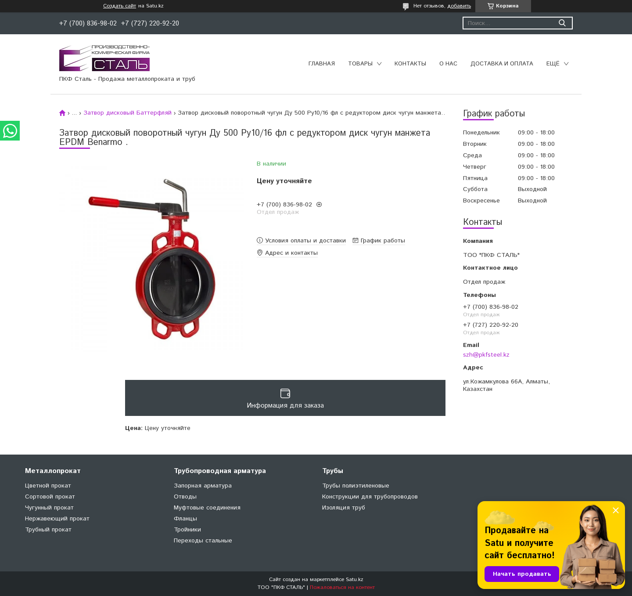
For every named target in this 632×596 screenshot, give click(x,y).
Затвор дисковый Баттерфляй (127, 113)
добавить (459, 6)
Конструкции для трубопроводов (370, 496)
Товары (360, 64)
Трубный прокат (48, 529)
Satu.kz (354, 579)
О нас (448, 64)
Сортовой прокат (50, 496)
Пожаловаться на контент (342, 587)
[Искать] (562, 23)
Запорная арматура (203, 485)
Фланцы (185, 518)
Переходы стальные (203, 540)
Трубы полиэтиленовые (355, 485)
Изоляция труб (343, 507)
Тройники (187, 529)
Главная (322, 64)
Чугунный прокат (49, 507)
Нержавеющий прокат (57, 518)
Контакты (410, 64)
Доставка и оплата (501, 64)
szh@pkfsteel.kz (486, 354)
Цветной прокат (48, 485)
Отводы (185, 496)
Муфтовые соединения (207, 507)
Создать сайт (119, 6)
